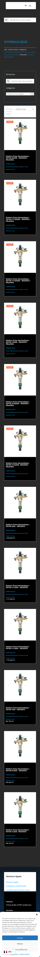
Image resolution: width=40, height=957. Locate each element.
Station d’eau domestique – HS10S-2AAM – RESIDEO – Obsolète (18, 158)
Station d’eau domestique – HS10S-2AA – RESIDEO (18, 525)
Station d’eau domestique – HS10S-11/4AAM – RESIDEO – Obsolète (18, 281)
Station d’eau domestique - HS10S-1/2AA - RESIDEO (18, 831)
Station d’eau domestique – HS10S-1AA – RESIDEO (18, 708)
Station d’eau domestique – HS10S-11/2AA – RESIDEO (18, 586)
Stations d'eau (14, 55)
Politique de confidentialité (16, 886)
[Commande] (24, 109)
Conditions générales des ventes (18, 890)
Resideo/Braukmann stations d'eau (17, 166)
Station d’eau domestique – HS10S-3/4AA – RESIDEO (18, 770)
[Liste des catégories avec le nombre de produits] (18, 93)
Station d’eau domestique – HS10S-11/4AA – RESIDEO (18, 647)
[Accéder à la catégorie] (32, 93)
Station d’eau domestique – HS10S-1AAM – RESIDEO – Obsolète (18, 342)
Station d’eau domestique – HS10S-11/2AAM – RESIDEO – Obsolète (18, 219)
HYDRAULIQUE (9, 52)
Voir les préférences (20, 949)
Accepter (20, 938)
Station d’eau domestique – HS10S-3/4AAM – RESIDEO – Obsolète (18, 404)
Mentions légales (25, 954)
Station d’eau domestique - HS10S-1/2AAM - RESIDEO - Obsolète (18, 465)
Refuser (20, 944)
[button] (37, 914)
